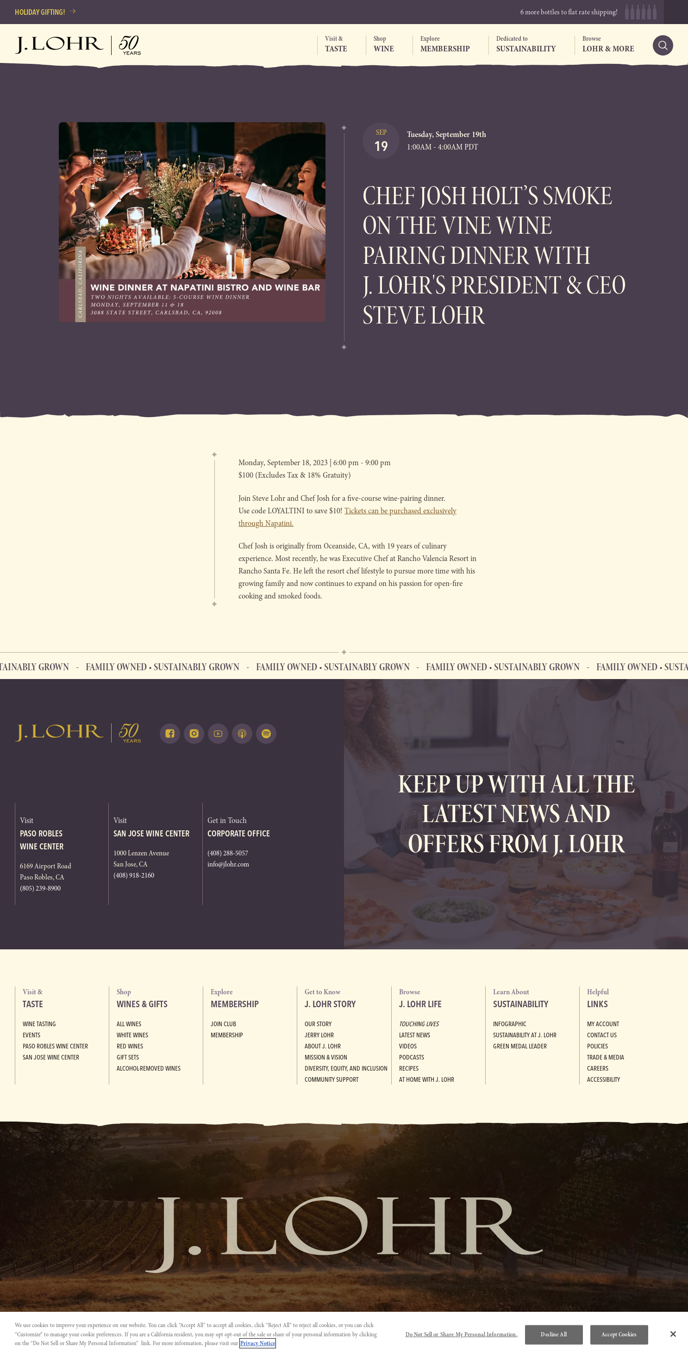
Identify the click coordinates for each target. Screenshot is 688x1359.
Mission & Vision (326, 1057)
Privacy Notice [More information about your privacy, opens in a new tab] (257, 1343)
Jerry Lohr (319, 1035)
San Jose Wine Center (51, 1057)
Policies (597, 1046)
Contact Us (602, 1035)
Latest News (414, 1035)
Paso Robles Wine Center (55, 1046)
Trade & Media (605, 1057)
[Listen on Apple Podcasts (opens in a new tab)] (242, 733)
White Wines (132, 1035)
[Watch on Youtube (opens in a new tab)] (218, 733)
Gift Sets (128, 1057)
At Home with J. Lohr (426, 1079)
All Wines (129, 1024)
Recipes (409, 1068)
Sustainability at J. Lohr (525, 1035)
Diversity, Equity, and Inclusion (346, 1068)
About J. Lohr (323, 1046)
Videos (408, 1046)
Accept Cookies (619, 1334)
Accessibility (603, 1079)
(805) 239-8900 (40, 888)
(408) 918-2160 (133, 875)
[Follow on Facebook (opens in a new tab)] (170, 733)
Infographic (509, 1024)
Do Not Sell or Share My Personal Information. (462, 1334)
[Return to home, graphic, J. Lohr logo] (78, 732)
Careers (597, 1068)
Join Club (223, 1024)
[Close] (673, 1334)
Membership (227, 1035)
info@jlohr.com (228, 864)
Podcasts (411, 1057)
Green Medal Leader (520, 1046)
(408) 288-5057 (227, 853)
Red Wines (130, 1046)
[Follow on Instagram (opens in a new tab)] (194, 733)
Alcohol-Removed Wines (149, 1068)
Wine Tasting (39, 1024)
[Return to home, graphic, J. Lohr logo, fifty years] (78, 45)
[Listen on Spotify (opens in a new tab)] (266, 733)
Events (31, 1035)
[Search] (663, 45)
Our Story (318, 1024)
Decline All (553, 1334)
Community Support (331, 1079)
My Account (603, 1024)
